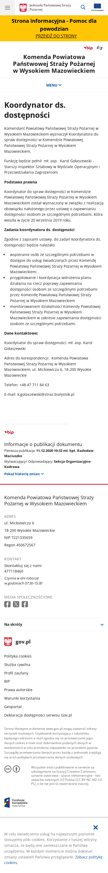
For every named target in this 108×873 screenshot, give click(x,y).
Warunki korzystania (22, 698)
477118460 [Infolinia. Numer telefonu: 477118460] (13, 571)
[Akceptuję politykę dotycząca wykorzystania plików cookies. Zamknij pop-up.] (95, 828)
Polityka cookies (18, 656)
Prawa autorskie (18, 689)
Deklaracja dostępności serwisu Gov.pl (38, 715)
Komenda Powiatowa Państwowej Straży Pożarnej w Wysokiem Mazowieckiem (54, 63)
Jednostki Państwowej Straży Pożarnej (50, 7)
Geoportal (13, 706)
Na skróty (13, 624)
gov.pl (17, 642)
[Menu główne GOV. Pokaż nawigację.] (7, 7)
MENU (54, 85)
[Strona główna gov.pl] (24, 8)
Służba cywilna (17, 664)
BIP (7, 681)
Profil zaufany (16, 673)
